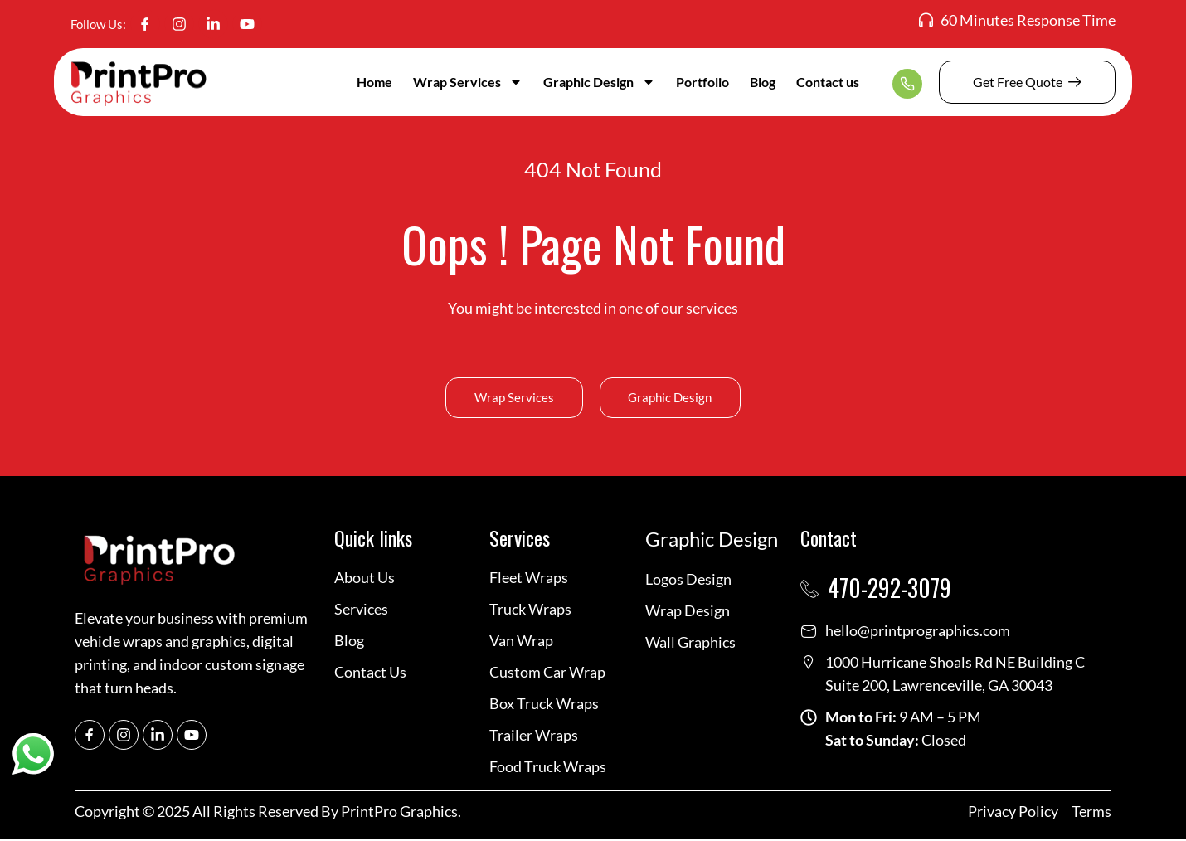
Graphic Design (599, 82)
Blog (762, 82)
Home (374, 82)
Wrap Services (468, 82)
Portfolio (702, 82)
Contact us (827, 82)
